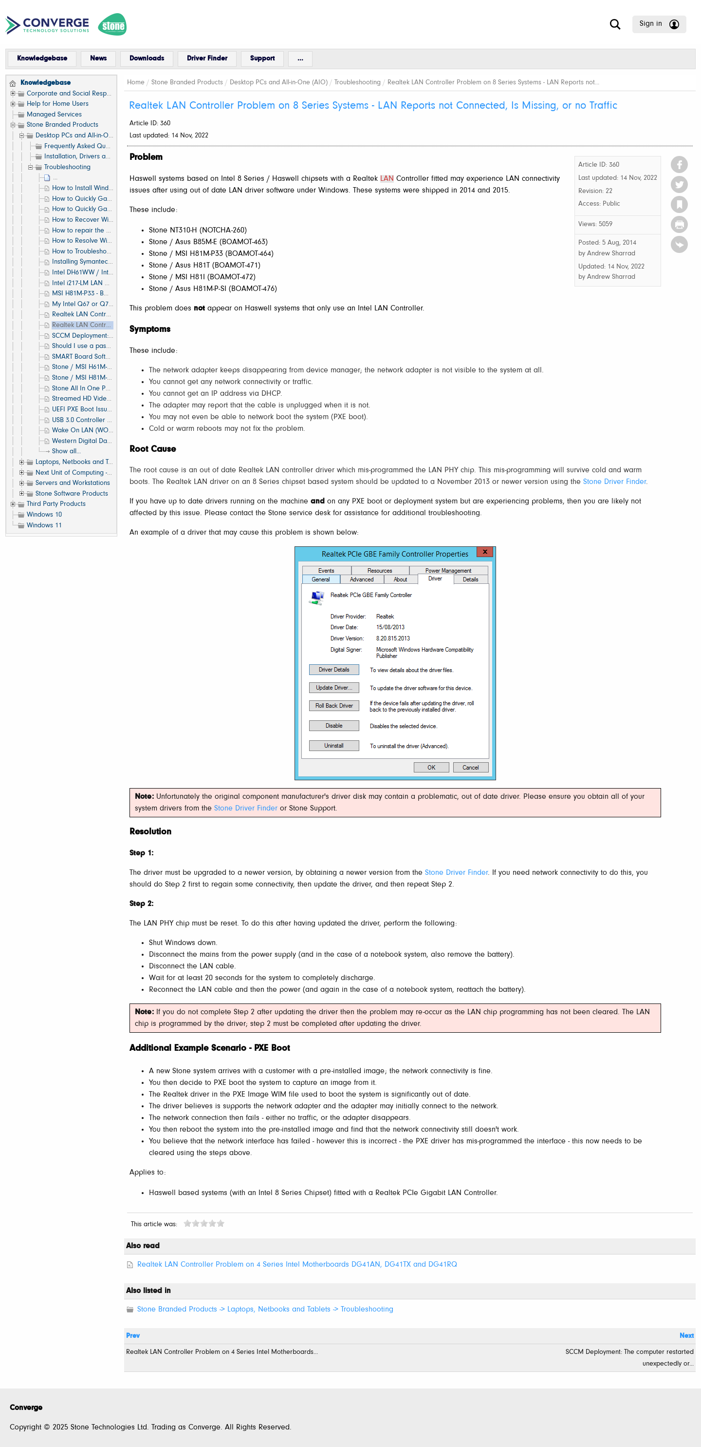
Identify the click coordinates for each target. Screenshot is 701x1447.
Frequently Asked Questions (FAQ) (94, 146)
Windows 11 (44, 525)
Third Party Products (56, 504)
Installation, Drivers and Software (92, 156)
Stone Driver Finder (614, 482)
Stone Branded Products (62, 125)
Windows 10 (44, 515)
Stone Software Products (72, 494)
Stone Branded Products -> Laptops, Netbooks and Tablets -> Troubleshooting (265, 1309)
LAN (387, 179)
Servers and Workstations (73, 483)
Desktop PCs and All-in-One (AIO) (84, 135)
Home (136, 82)
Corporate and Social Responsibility (79, 93)
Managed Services (54, 114)
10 (220, 1223)
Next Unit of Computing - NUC (79, 473)
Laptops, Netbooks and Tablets (81, 462)
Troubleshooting (67, 167)
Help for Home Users (58, 104)
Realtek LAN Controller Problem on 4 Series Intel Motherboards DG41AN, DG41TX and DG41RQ (297, 1265)
